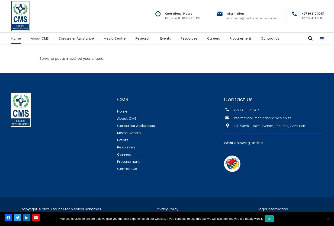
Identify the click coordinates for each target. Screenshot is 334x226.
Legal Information (273, 209)
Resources (126, 147)
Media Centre (129, 132)
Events (122, 140)
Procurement (128, 161)
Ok (269, 218)
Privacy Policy (167, 209)
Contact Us (127, 168)
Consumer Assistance (136, 125)
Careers (124, 154)
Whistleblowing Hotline (243, 142)
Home (122, 111)
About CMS (126, 118)
